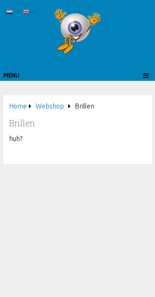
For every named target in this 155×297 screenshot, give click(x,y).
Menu (11, 75)
